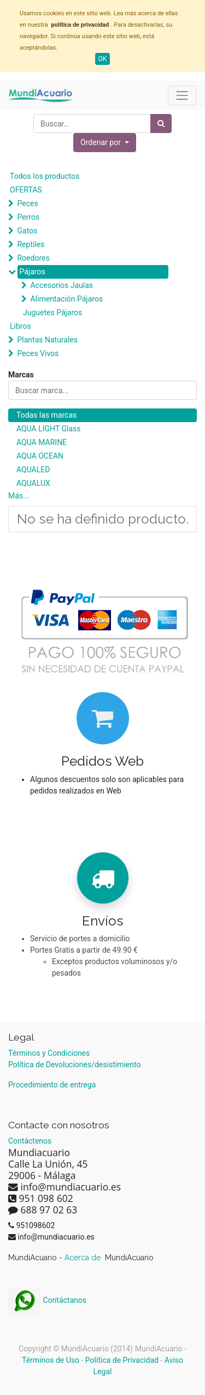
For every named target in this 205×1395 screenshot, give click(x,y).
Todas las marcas (46, 415)
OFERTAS (26, 189)
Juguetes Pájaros (52, 312)
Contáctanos (47, 1300)
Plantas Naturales (47, 339)
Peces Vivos (37, 353)
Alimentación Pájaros (66, 298)
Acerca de (84, 1257)
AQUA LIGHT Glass (48, 428)
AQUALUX (33, 483)
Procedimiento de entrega (52, 1084)
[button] (104, 142)
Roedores (33, 258)
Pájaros (32, 271)
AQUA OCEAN (39, 456)
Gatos (27, 230)
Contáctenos (29, 1141)
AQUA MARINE (41, 442)
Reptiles (30, 244)
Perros (28, 217)
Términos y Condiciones (49, 1053)
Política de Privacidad (122, 1360)
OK (102, 59)
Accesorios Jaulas (61, 285)
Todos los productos (44, 176)
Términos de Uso (50, 1360)
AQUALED (33, 469)
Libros (20, 326)
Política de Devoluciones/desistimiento (74, 1064)
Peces (27, 203)
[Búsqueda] (161, 123)
